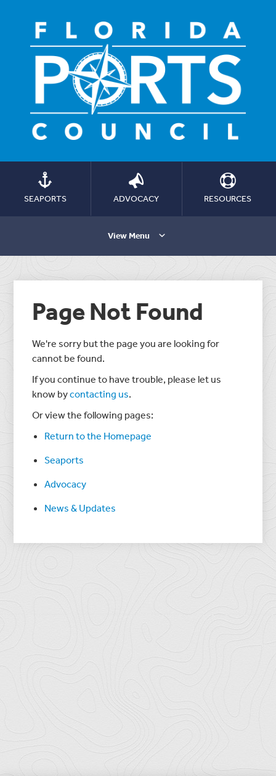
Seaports (64, 460)
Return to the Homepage (98, 436)
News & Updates (80, 508)
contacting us (99, 394)
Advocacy (65, 484)
